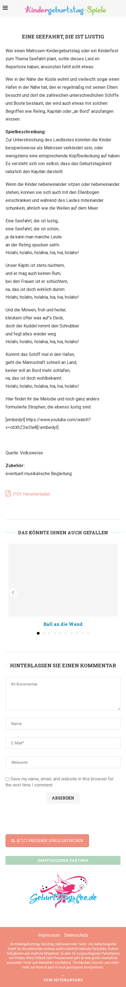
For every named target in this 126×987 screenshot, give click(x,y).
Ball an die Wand (63, 624)
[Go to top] (63, 979)
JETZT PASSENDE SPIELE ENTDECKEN (47, 840)
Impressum (49, 935)
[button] (13, 592)
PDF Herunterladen (28, 493)
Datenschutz (76, 935)
